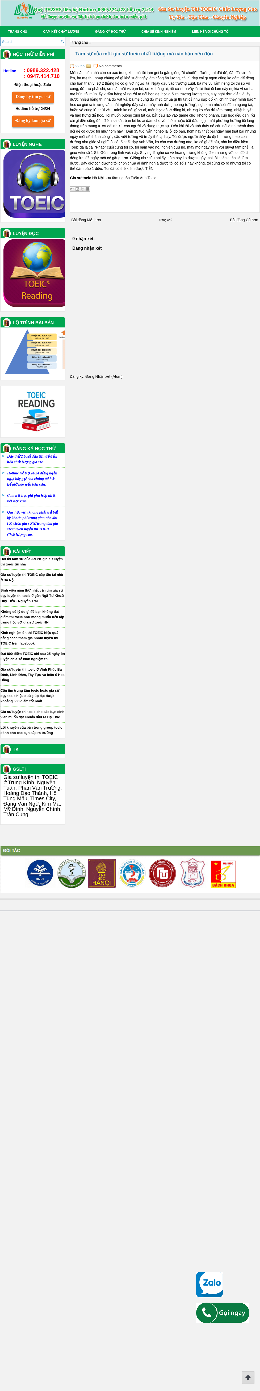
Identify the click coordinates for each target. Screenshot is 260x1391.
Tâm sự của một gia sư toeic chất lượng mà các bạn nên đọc (137, 53)
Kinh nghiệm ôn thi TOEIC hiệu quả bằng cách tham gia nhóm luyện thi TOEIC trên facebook (36, 984)
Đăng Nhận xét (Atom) (97, 376)
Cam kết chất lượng (61, 32)
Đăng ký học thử (110, 32)
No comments (103, 66)
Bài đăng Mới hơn (79, 220)
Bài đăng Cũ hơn (237, 220)
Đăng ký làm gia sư (39, 466)
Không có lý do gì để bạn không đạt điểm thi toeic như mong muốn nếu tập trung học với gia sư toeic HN (39, 963)
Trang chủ (17, 32)
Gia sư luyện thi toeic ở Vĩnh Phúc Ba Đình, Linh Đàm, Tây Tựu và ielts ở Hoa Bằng (39, 1020)
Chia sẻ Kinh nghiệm (158, 32)
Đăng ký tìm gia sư (39, 442)
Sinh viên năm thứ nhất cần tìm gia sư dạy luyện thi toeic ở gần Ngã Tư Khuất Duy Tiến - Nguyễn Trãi (39, 941)
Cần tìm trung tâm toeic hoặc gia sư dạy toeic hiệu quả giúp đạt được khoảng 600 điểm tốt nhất (36, 1042)
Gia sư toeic (74, 178)
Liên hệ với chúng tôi (210, 32)
